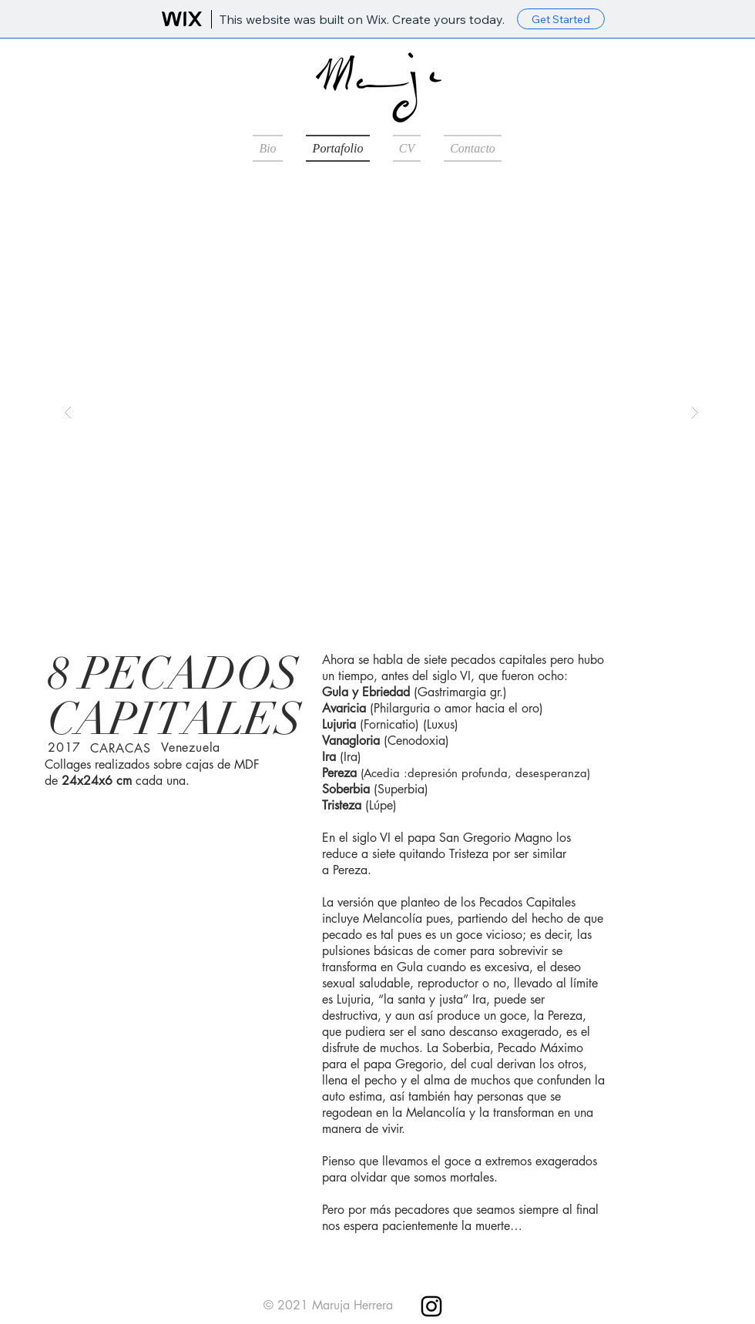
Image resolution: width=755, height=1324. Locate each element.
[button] (381, 411)
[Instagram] (431, 1306)
